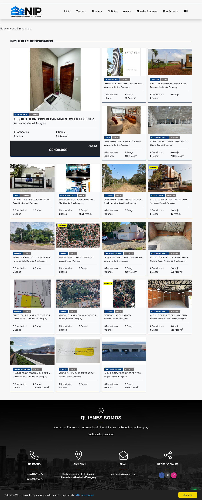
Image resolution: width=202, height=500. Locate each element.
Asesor (127, 11)
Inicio (67, 11)
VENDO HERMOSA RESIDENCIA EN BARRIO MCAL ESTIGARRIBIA (124, 141)
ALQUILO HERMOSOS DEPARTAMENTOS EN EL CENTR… (55, 119)
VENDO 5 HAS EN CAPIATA (117, 315)
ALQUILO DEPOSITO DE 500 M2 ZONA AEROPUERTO (169, 257)
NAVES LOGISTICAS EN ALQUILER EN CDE (32, 373)
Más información (84, 495)
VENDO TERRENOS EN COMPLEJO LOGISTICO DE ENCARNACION (169, 83)
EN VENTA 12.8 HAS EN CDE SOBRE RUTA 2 (32, 315)
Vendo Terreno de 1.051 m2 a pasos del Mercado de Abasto (32, 257)
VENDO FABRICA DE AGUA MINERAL (77, 199)
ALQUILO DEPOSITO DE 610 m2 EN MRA (169, 315)
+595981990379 (34, 474)
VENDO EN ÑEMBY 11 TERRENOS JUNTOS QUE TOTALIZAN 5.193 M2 (78, 373)
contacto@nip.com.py (123, 474)
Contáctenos (170, 11)
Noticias (112, 11)
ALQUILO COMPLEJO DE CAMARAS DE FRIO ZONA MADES (124, 257)
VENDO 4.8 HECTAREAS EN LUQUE (76, 257)
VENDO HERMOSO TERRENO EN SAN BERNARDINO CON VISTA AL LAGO (124, 199)
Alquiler (96, 11)
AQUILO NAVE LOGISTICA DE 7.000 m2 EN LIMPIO (169, 141)
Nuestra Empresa (147, 11)
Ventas (80, 11)
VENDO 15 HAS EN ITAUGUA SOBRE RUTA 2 (78, 315)
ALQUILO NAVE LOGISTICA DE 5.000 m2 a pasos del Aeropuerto (124, 373)
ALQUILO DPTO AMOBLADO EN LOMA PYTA (169, 199)
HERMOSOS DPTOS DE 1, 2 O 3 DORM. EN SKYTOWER (124, 83)
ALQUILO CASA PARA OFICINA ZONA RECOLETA (32, 199)
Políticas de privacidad (101, 434)
